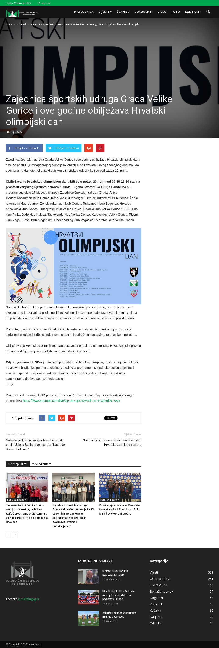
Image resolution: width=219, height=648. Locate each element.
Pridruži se (44, 2)
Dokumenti (143, 12)
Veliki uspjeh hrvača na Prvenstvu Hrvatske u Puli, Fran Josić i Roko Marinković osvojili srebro (119, 509)
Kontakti (193, 12)
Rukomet (156, 604)
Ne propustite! (17, 464)
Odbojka (155, 623)
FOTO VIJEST (159, 585)
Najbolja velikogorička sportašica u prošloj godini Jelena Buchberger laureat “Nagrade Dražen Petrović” (35, 444)
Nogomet (156, 598)
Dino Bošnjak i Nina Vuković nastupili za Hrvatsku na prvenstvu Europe (118, 595)
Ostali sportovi (160, 579)
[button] (208, 12)
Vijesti (105, 12)
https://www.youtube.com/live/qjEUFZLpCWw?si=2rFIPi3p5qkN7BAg (71, 400)
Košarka (155, 610)
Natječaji (156, 617)
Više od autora (41, 464)
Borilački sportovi (16, 499)
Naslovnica (84, 12)
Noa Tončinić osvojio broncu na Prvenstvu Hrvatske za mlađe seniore (112, 442)
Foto (176, 12)
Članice (123, 12)
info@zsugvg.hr (28, 599)
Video (162, 12)
